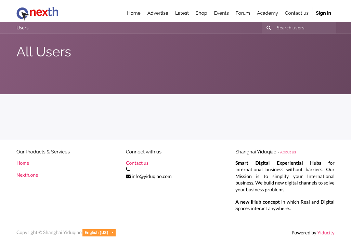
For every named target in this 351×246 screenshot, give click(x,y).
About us (288, 152)
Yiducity (326, 232)
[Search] (267, 27)
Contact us (137, 163)
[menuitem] (134, 13)
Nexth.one (27, 175)
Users (22, 27)
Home (22, 163)
